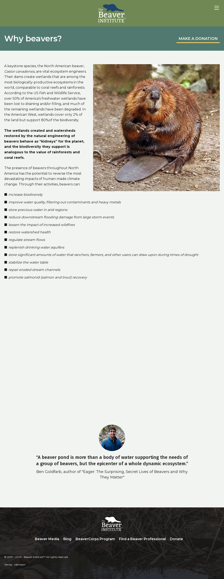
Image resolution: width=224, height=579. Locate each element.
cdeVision (19, 564)
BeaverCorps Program (95, 539)
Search (188, 539)
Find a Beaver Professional (142, 539)
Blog (67, 539)
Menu (216, 8)
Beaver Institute (112, 13)
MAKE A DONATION (198, 38)
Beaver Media (47, 539)
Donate (176, 539)
